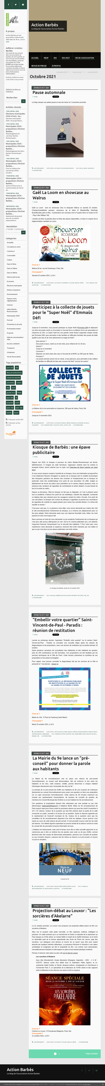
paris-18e (19, 408)
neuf (46, 58)
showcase (35, 285)
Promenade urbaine (14, 329)
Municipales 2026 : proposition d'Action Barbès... (15, 180)
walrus (92, 283)
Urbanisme (11, 352)
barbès (9, 413)
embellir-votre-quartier (63, 734)
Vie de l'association (84, 58)
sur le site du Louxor (70, 953)
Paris (19, 393)
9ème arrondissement (14, 373)
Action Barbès (44, 24)
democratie (49, 888)
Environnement (12, 294)
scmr (13, 388)
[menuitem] (35, 56)
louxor (16, 413)
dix (55, 58)
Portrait (10, 320)
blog (81, 168)
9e (16, 398)
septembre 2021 (61, 72)
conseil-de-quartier (13, 377)
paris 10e (10, 367)
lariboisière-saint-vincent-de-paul (86, 734)
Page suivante (92, 1054)
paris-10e (10, 408)
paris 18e (10, 398)
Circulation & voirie (13, 247)
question (56, 888)
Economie (10, 281)
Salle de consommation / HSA (15, 338)
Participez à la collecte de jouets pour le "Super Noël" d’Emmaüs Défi (63, 312)
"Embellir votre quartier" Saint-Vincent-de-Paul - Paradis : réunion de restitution (63, 625)
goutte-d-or (11, 393)
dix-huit (66, 58)
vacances (91, 168)
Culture (9, 260)
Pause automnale (49, 92)
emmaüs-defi (49, 425)
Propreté (10, 333)
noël (61, 425)
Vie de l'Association (14, 357)
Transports (11, 348)
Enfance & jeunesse (13, 290)
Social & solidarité (13, 344)
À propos (56, 66)
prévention (10, 383)
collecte (56, 425)
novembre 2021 (93, 72)
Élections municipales (14, 285)
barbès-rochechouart (63, 595)
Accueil (35, 58)
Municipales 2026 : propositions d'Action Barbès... (15, 128)
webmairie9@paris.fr (49, 806)
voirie (17, 403)
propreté (10, 403)
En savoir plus (86, 1084)
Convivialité (11, 255)
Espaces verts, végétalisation (12, 299)
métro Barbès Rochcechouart (12, 310)
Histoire (10, 305)
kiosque (52, 595)
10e (8, 388)
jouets (66, 425)
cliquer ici (54, 664)
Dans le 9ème (11, 264)
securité (81, 595)
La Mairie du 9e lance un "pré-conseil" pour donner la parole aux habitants (61, 763)
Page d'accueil (77, 72)
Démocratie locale (13, 277)
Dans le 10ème (12, 268)
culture (19, 383)
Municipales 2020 (13, 316)
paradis (34, 736)
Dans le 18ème (12, 273)
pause (85, 168)
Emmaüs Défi (83, 328)
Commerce (11, 251)
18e (16, 367)
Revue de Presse (39, 66)
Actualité (10, 242)
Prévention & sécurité (14, 324)
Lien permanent (38, 168)
